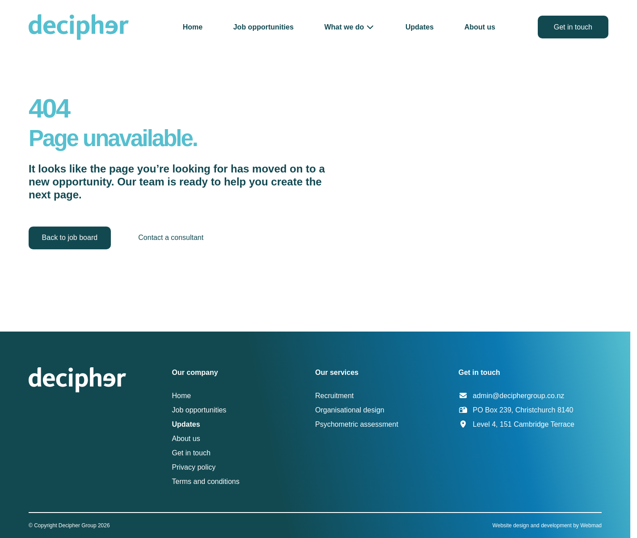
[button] (349, 27)
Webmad (591, 525)
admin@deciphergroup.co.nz (519, 395)
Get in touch (573, 27)
